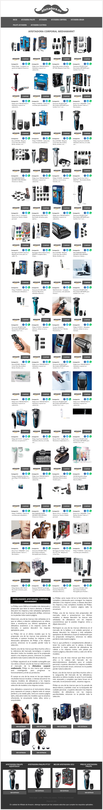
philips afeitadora (20, 25)
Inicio (15, 19)
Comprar (25, 59)
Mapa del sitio (52, 801)
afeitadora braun (77, 19)
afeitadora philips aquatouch (14, 765)
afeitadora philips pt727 (39, 764)
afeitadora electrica (38, 25)
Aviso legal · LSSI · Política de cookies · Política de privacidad (51, 798)
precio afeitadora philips (88, 765)
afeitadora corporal (59, 19)
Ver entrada (21, 726)
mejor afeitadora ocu (64, 764)
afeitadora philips (28, 19)
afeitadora (43, 19)
